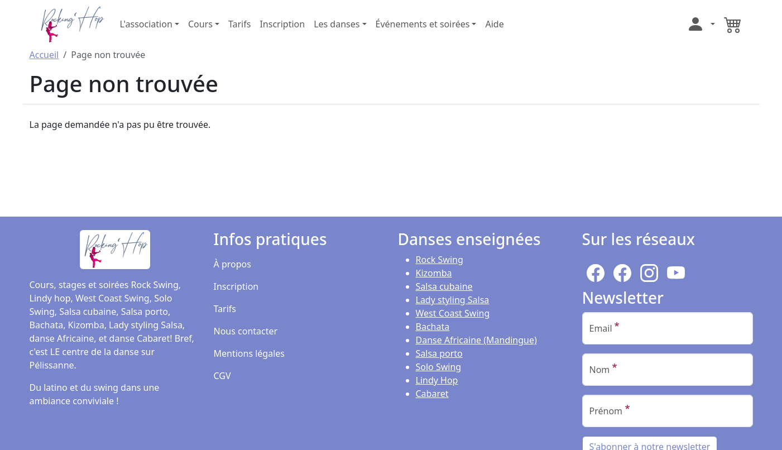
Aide (494, 24)
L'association (146, 24)
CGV (222, 376)
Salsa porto (439, 353)
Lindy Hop (437, 380)
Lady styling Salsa (453, 300)
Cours (200, 24)
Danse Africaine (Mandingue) (476, 340)
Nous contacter (246, 331)
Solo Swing (439, 367)
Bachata (433, 326)
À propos (232, 264)
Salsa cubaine (444, 286)
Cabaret (432, 393)
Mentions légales (249, 353)
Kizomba (434, 273)
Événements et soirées (423, 24)
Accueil (44, 55)
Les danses (336, 24)
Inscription (282, 24)
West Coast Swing (453, 313)
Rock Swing (439, 259)
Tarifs (239, 24)
